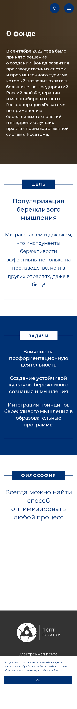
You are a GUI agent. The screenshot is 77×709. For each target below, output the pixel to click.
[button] (55, 8)
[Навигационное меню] (69, 8)
